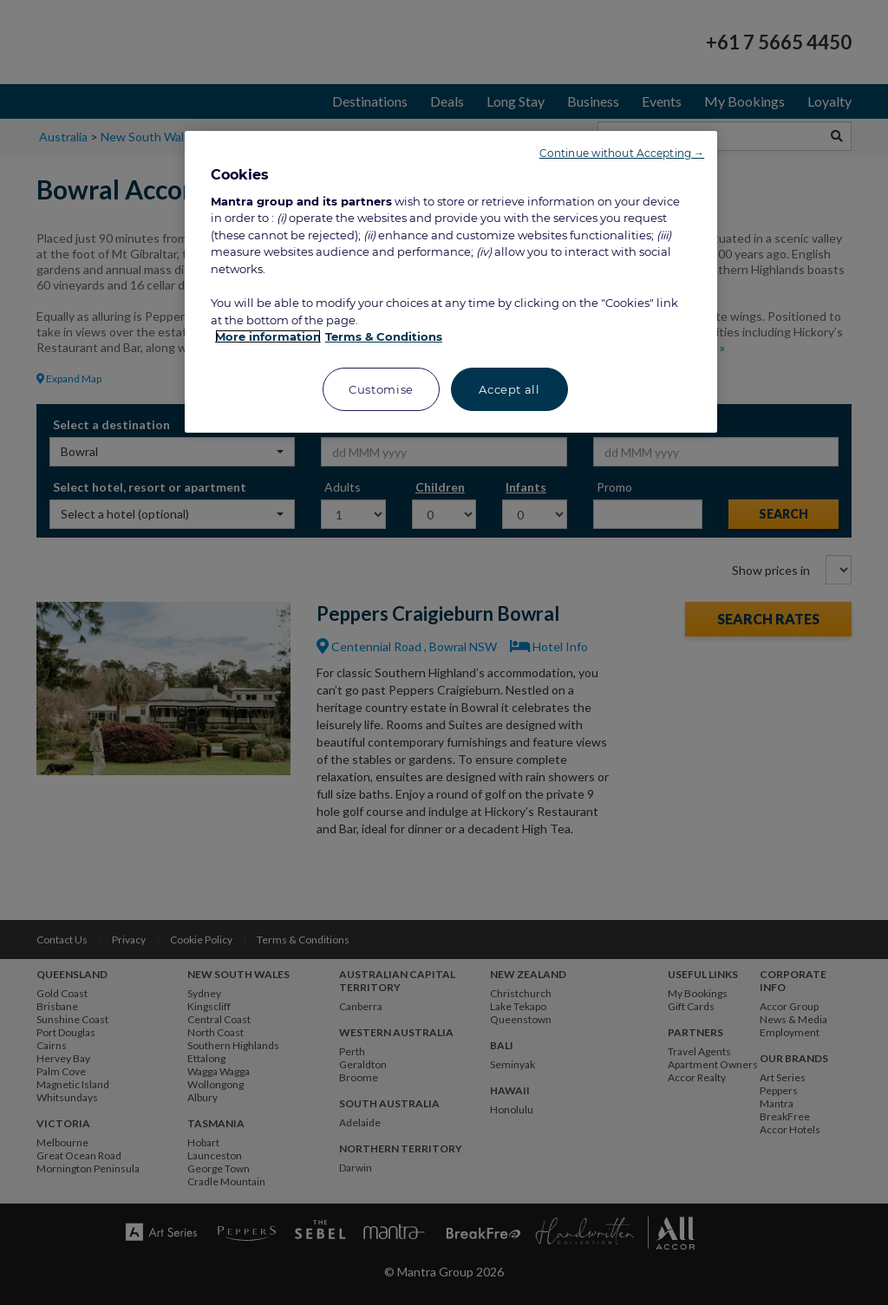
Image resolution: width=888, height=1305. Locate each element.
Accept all (509, 389)
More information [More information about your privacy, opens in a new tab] (268, 336)
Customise (381, 389)
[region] (451, 282)
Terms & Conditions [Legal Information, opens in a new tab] (383, 336)
